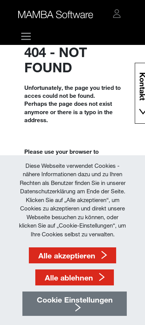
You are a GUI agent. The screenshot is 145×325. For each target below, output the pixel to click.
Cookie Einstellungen (75, 299)
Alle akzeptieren (66, 255)
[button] (117, 13)
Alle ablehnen (69, 277)
